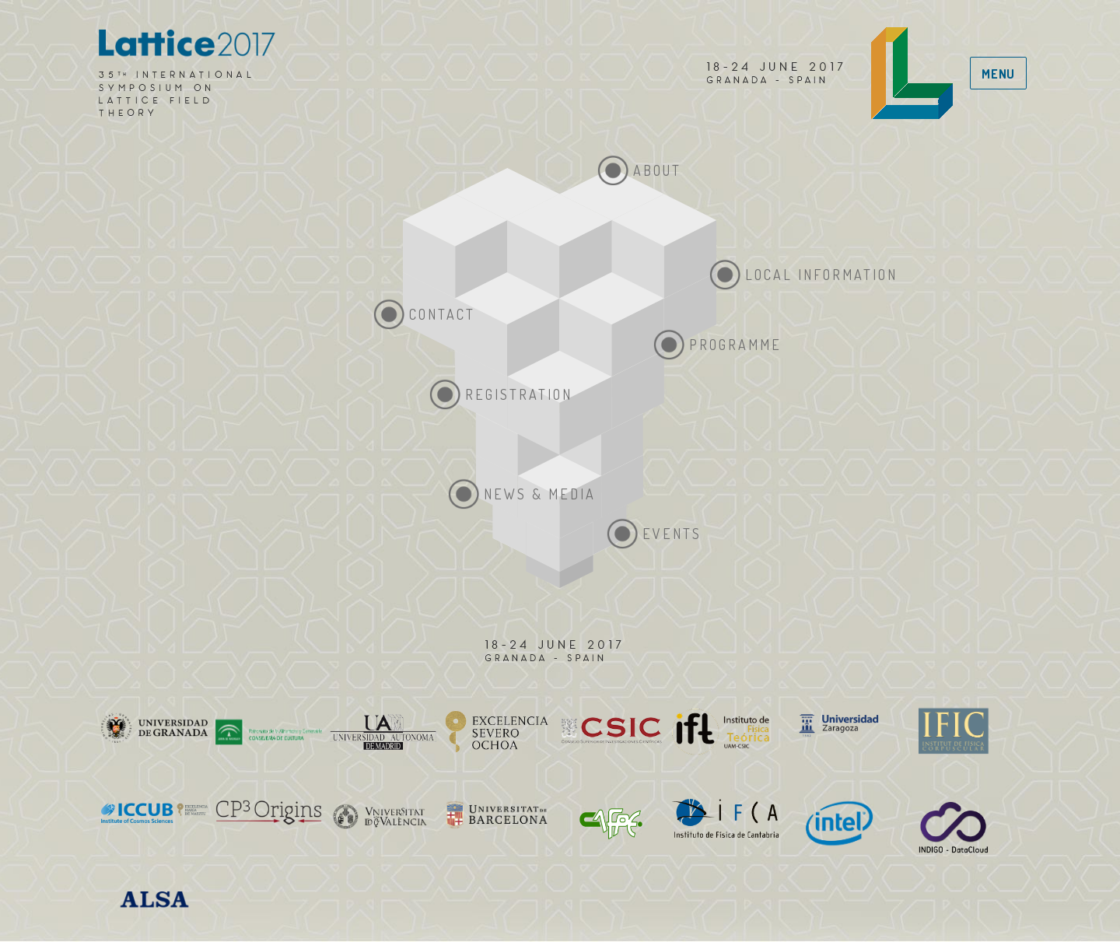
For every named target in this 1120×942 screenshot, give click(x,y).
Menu (998, 74)
